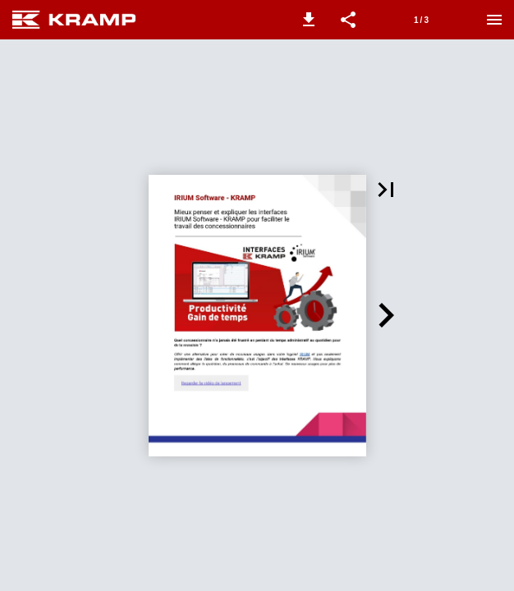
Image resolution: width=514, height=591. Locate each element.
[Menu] (494, 19)
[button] (308, 19)
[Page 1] (421, 19)
